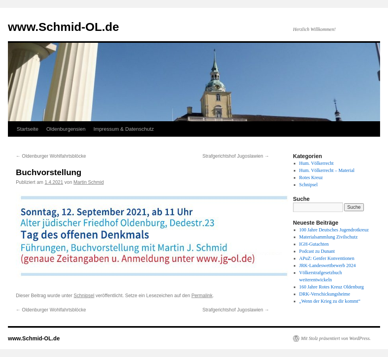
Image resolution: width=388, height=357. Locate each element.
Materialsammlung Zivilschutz (328, 237)
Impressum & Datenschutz (123, 129)
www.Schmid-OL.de (63, 26)
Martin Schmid (88, 182)
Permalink (201, 295)
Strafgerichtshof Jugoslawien (235, 156)
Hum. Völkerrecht (316, 163)
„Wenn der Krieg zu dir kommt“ (330, 301)
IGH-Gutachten (314, 244)
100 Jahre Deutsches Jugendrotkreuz (334, 230)
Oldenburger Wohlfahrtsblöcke (51, 156)
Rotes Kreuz (311, 177)
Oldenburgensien (66, 129)
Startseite (27, 129)
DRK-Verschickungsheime (324, 294)
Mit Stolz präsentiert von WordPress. (336, 338)
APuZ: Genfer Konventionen (326, 258)
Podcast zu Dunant (317, 251)
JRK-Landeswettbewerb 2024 (327, 265)
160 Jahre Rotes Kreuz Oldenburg (331, 287)
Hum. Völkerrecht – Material (327, 170)
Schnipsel (84, 295)
